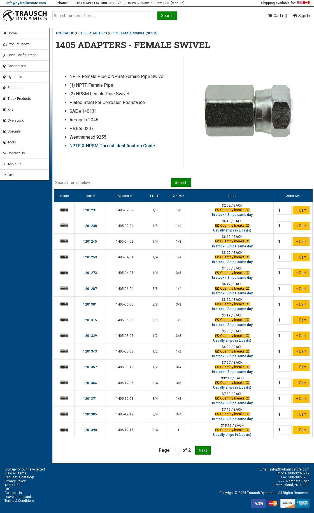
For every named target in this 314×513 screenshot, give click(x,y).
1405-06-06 (124, 304)
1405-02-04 (124, 226)
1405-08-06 (124, 336)
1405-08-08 (124, 351)
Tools (9, 142)
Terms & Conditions (19, 501)
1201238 (90, 226)
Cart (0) (277, 15)
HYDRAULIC (65, 33)
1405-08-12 (124, 367)
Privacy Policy (15, 481)
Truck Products (17, 99)
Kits (8, 110)
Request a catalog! (19, 477)
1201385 (90, 414)
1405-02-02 (124, 210)
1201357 (90, 367)
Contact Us (14, 153)
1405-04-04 (124, 257)
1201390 (90, 430)
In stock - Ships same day (232, 215)
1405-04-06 (124, 273)
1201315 (90, 320)
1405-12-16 (124, 430)
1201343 (90, 351)
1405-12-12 (124, 414)
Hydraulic (12, 77)
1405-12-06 (124, 383)
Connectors (14, 66)
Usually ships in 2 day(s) (232, 230)
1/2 (178, 320)
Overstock (13, 120)
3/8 (178, 273)
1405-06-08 (124, 320)
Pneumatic (13, 88)
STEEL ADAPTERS (92, 33)
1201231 (90, 210)
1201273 (90, 273)
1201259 (90, 257)
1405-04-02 (124, 242)
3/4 (178, 367)
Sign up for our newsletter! (24, 469)
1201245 (90, 242)
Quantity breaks (232, 210)
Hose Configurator (19, 55)
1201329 (90, 336)
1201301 (90, 304)
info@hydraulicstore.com (26, 3)
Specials (12, 131)
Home (10, 33)
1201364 (90, 383)
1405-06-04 (124, 289)
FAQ (8, 175)
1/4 (178, 226)
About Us (12, 164)
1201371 (90, 399)
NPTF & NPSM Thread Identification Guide (112, 145)
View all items (15, 473)
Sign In (303, 15)
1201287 (90, 289)
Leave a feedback (18, 497)
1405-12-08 (124, 399)
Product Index (16, 44)
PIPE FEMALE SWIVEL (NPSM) (134, 33)
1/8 (155, 210)
